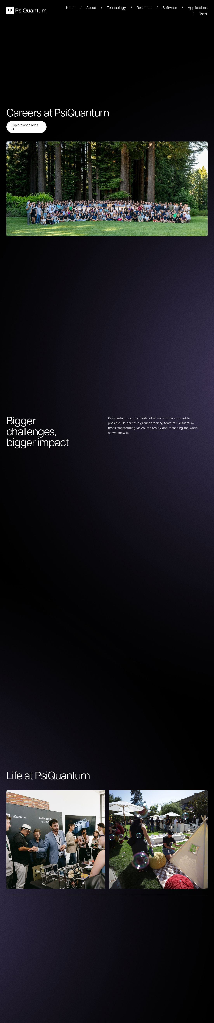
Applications (198, 8)
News (203, 13)
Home (70, 8)
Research (144, 8)
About (91, 8)
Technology (116, 8)
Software (170, 8)
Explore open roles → (24, 127)
